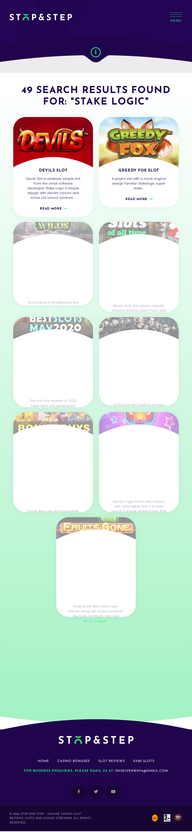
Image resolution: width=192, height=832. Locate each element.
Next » (103, 622)
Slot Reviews (111, 761)
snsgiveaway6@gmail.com (141, 771)
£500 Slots (143, 761)
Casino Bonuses (74, 761)
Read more (51, 209)
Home (43, 761)
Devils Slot (53, 171)
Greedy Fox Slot (139, 171)
